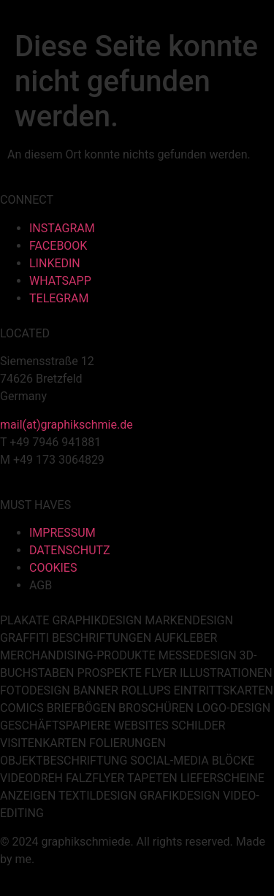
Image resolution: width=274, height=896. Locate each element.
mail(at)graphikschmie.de (66, 425)
